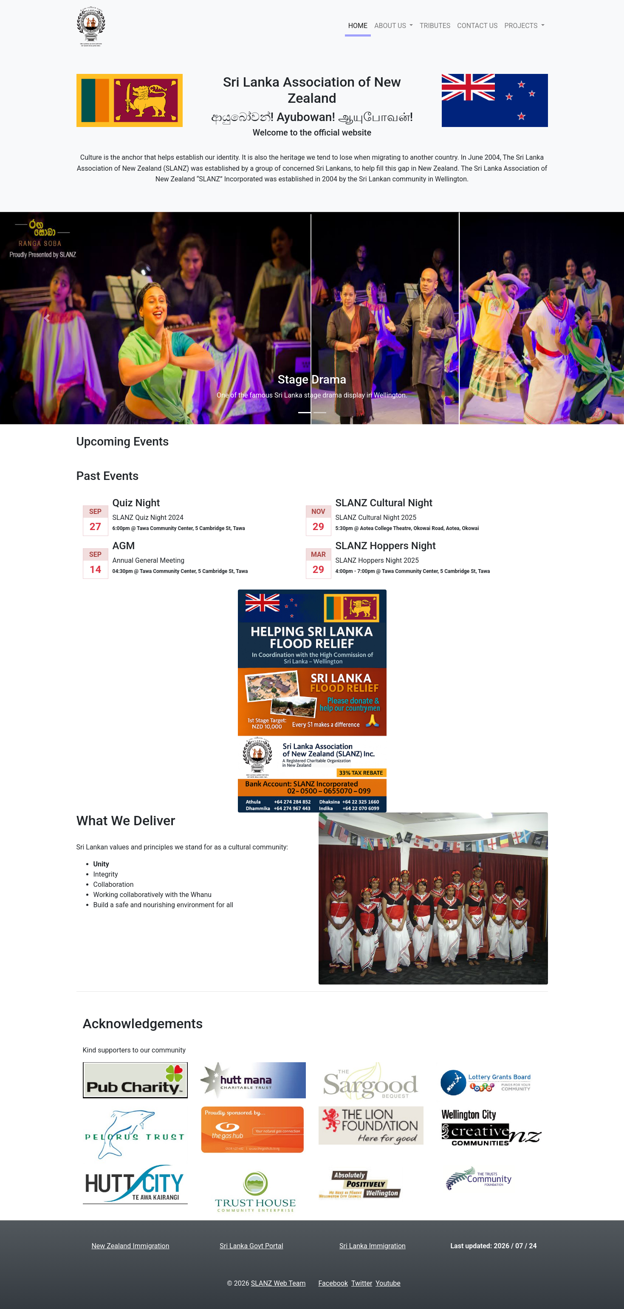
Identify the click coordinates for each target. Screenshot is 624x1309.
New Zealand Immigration (130, 1246)
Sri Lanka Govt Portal (251, 1246)
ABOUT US (391, 26)
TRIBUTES (435, 26)
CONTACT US (477, 26)
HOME (357, 26)
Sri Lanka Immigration (372, 1246)
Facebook (333, 1283)
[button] (46, 318)
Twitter (361, 1283)
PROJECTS (521, 26)
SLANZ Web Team (278, 1283)
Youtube (388, 1283)
